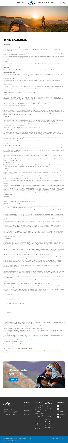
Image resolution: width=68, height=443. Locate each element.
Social (51, 2)
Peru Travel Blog (28, 410)
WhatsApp (61, 414)
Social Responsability (27, 413)
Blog (23, 2)
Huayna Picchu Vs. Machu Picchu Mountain (49, 418)
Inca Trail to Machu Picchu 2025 (49, 407)
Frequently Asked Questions (49, 422)
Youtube (60, 411)
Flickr (59, 417)
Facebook (60, 406)
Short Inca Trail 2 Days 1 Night (38, 410)
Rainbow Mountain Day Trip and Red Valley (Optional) (39, 415)
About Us (40, 2)
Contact (46, 2)
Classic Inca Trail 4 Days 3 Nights (39, 406)
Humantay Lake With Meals (38, 420)
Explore (14, 379)
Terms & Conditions (60, 438)
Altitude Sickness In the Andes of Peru (49, 427)
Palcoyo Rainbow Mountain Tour (39, 424)
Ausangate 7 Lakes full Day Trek (39, 427)
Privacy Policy (50, 438)
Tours (18, 2)
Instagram (60, 409)
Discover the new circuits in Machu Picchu (49, 412)
